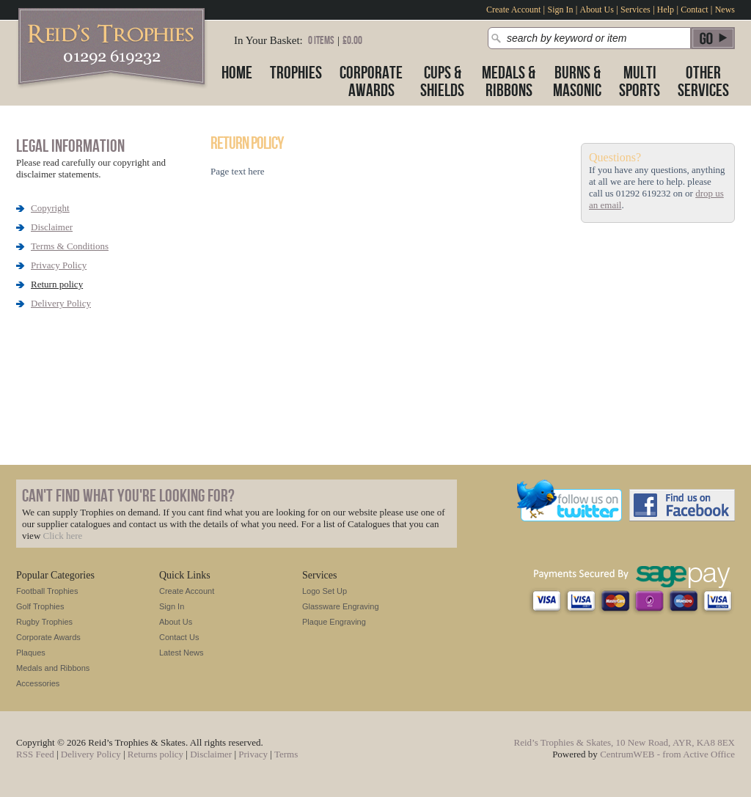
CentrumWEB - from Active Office (667, 754)
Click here (63, 535)
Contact (694, 9)
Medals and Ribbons (52, 668)
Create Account (513, 9)
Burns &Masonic (577, 81)
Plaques (30, 652)
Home (236, 73)
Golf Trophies (40, 606)
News (725, 9)
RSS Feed (35, 754)
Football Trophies (47, 591)
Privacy (253, 754)
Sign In (560, 9)
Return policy (57, 284)
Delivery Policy (61, 303)
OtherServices (703, 81)
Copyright (50, 207)
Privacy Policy (59, 265)
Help (665, 9)
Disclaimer (52, 226)
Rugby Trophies (44, 621)
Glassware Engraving (340, 606)
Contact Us (179, 637)
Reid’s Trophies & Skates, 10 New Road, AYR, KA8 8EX (624, 742)
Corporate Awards (48, 637)
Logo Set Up (324, 591)
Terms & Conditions (70, 245)
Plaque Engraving (334, 621)
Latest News (181, 652)
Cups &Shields (442, 81)
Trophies (296, 73)
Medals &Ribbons (508, 81)
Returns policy (155, 754)
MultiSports (639, 81)
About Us (597, 9)
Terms (286, 754)
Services (635, 9)
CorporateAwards (371, 81)
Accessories (37, 683)
